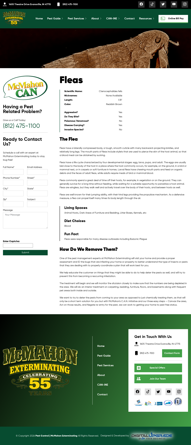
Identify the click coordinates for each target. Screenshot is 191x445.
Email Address (34, 167)
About (95, 18)
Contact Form (172, 353)
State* (30, 189)
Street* (31, 178)
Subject (31, 199)
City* (5, 189)
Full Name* (8, 167)
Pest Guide (53, 18)
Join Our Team (151, 379)
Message (8, 210)
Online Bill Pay (172, 18)
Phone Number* (11, 178)
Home (39, 18)
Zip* (5, 199)
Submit (25, 252)
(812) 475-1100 (67, 4)
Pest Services (76, 18)
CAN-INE (111, 18)
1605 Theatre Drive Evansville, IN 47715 (27, 4)
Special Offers (151, 368)
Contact (129, 18)
